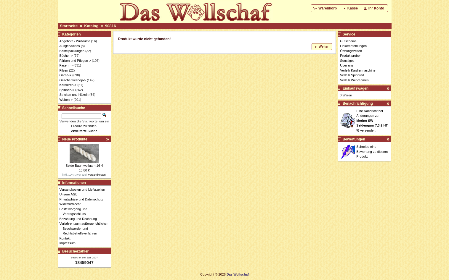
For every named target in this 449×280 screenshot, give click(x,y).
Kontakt (66, 238)
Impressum (69, 243)
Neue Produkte (74, 139)
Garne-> (66, 75)
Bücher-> (66, 55)
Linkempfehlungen (353, 46)
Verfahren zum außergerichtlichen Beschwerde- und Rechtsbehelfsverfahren (85, 228)
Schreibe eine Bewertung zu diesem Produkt (372, 151)
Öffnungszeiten (351, 51)
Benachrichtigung (358, 103)
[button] (326, 8)
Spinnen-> (67, 90)
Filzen (64, 70)
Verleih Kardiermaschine (357, 70)
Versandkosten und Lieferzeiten (84, 189)
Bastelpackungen (72, 51)
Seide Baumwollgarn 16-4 (84, 165)
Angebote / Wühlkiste (75, 41)
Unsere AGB (70, 194)
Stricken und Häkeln (74, 94)
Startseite (69, 26)
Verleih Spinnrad (352, 75)
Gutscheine (348, 41)
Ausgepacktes (70, 46)
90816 (110, 26)
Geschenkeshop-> (73, 80)
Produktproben (350, 55)
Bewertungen (354, 139)
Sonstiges (347, 60)
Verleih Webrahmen (354, 80)
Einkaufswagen (355, 88)
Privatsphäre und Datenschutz (83, 199)
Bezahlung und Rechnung (80, 219)
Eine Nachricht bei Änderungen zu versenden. (372, 120)
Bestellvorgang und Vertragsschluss (75, 211)
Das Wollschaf (238, 274)
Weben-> (66, 99)
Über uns (346, 65)
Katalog (91, 26)
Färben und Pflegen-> (75, 60)
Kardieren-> (68, 85)
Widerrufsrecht (72, 204)
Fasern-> (66, 65)
